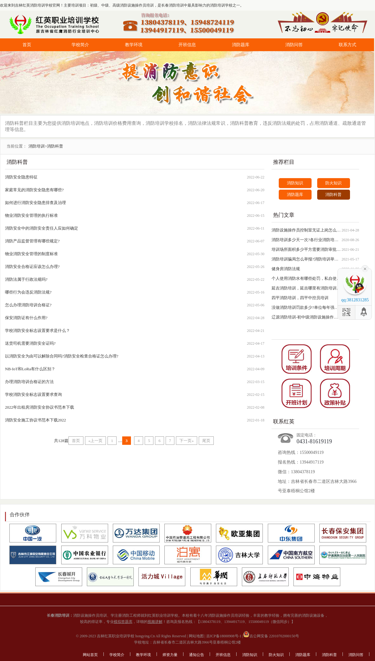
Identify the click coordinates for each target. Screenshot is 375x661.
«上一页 (95, 440)
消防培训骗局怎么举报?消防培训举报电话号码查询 (307, 259)
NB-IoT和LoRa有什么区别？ (30, 369)
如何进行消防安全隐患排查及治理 (35, 202)
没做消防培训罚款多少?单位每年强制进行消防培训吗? (307, 307)
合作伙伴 (20, 514)
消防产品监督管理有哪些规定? (32, 241)
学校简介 (80, 44)
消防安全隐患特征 (21, 177)
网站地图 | (196, 636)
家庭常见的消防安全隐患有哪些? (34, 189)
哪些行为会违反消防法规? (28, 292)
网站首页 (90, 655)
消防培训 (36, 146)
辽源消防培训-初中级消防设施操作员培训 (307, 317)
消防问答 (294, 44)
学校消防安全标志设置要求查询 (33, 394)
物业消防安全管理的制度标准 (31, 253)
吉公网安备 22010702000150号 (271, 636)
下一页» (186, 440)
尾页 (206, 440)
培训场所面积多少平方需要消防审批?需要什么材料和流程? (307, 249)
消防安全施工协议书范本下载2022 (35, 420)
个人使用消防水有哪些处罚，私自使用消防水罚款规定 (307, 278)
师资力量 (170, 655)
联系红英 (283, 422)
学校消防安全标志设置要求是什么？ (37, 330)
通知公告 (196, 655)
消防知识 (295, 183)
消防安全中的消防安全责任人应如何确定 (41, 228)
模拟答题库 (123, 622)
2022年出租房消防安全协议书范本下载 (39, 407)
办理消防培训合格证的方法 (29, 381)
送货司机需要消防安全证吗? (30, 343)
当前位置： (17, 146)
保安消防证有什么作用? (26, 317)
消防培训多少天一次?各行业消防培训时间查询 (307, 239)
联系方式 (347, 44)
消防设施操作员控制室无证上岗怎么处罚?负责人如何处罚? (307, 230)
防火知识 (333, 183)
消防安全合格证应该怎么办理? (32, 266)
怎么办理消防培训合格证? (28, 305)
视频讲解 (155, 622)
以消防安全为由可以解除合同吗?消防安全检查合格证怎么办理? (61, 356)
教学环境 (133, 44)
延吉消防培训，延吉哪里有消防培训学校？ (307, 288)
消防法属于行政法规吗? (26, 279)
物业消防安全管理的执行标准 (31, 215)
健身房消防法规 (286, 268)
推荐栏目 (283, 162)
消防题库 (240, 44)
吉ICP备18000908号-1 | (224, 636)
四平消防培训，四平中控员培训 (300, 297)
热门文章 (283, 215)
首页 (26, 44)
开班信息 (187, 44)
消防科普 (17, 162)
